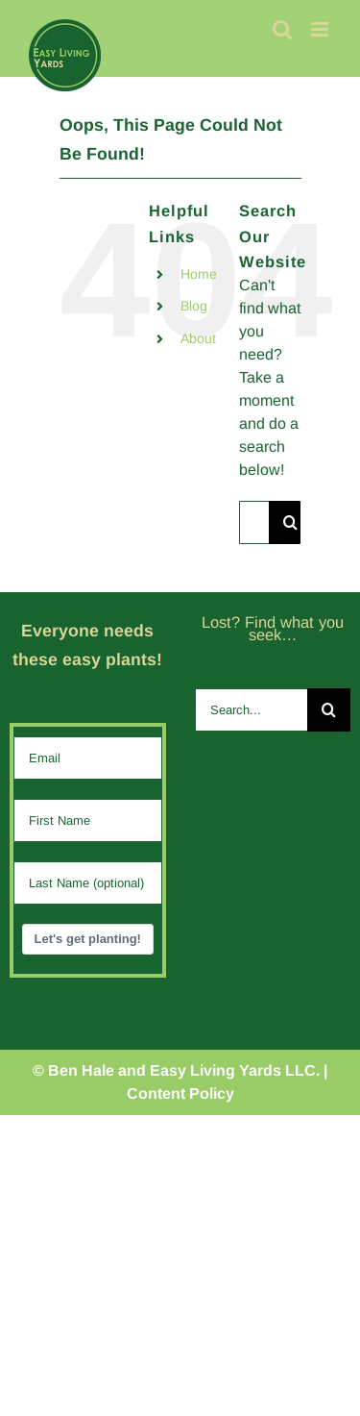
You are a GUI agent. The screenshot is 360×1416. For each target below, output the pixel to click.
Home (198, 274)
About (198, 338)
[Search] (290, 522)
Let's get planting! (88, 939)
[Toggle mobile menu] (321, 29)
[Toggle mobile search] (282, 29)
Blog (193, 305)
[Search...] (254, 522)
